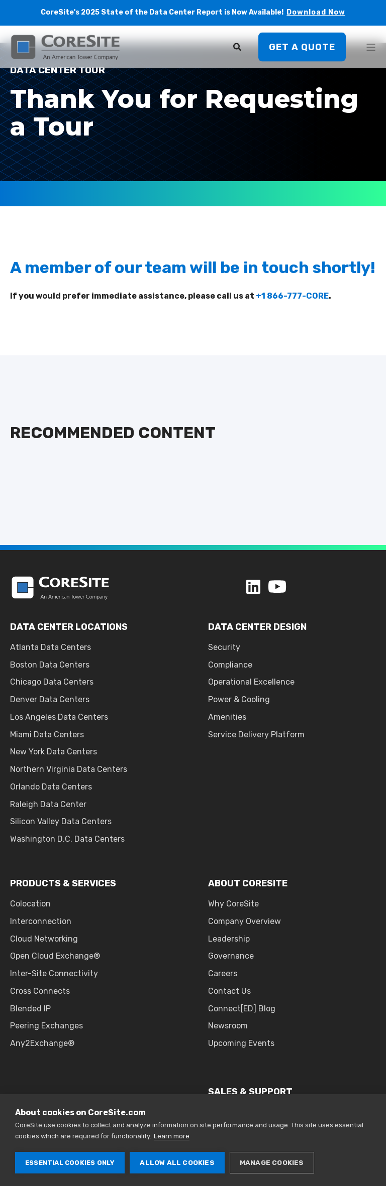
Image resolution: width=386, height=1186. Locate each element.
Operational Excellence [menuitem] (251, 682)
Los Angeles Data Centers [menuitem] (59, 717)
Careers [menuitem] (222, 973)
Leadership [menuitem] (229, 939)
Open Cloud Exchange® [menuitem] (55, 956)
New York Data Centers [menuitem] (53, 751)
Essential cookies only (70, 1162)
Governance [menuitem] (231, 956)
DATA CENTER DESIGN (257, 626)
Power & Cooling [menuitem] (239, 699)
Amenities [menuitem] (227, 717)
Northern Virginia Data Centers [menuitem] (68, 769)
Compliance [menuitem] (230, 665)
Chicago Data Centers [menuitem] (51, 682)
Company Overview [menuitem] (244, 921)
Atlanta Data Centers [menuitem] (50, 647)
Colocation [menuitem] (30, 903)
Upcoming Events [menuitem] (241, 1043)
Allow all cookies (177, 1162)
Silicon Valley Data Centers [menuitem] (61, 821)
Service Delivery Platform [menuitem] (256, 734)
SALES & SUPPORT (250, 1091)
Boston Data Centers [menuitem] (49, 665)
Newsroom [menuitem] (228, 1025)
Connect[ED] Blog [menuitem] (241, 1008)
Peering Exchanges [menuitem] (46, 1025)
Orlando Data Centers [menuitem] (51, 787)
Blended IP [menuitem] (30, 1008)
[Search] (238, 46)
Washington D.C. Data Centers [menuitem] (67, 839)
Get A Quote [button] (302, 46)
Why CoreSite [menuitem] (233, 903)
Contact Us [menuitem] (229, 991)
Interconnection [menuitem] (40, 921)
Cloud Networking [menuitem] (44, 939)
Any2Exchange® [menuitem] (42, 1043)
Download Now (315, 12)
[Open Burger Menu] (371, 47)
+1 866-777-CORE (292, 296)
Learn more (171, 1136)
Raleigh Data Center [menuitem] (48, 804)
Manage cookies (272, 1162)
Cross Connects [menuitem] (40, 991)
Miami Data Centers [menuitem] (47, 734)
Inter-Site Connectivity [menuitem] (54, 973)
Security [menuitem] (224, 647)
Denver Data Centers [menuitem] (49, 699)
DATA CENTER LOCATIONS (69, 626)
